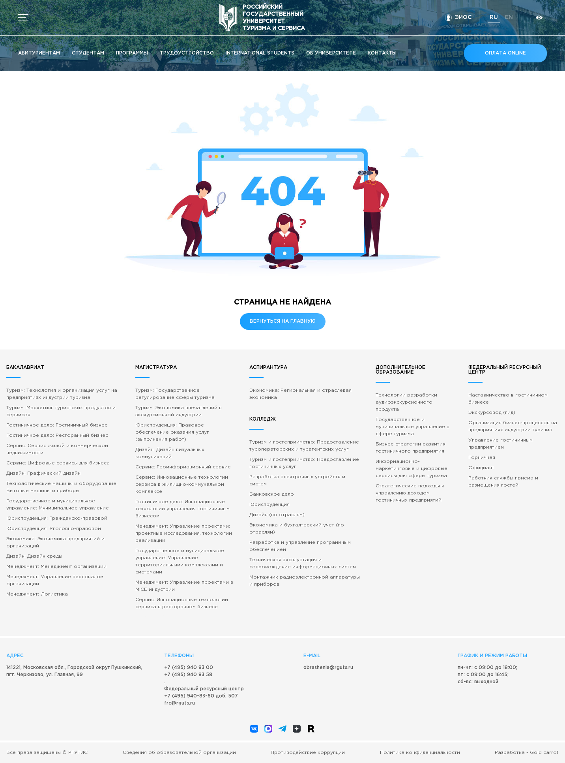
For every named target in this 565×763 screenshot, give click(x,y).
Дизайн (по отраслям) (277, 515)
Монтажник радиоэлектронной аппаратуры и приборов (304, 580)
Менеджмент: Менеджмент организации (56, 566)
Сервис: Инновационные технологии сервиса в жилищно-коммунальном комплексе (181, 484)
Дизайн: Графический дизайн (43, 473)
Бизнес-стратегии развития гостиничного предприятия (410, 447)
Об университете (331, 53)
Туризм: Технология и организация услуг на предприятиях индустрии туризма (61, 394)
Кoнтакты (382, 53)
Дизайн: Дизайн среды (34, 556)
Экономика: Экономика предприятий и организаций (55, 542)
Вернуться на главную (283, 321)
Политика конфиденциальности (420, 752)
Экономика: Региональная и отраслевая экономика (300, 394)
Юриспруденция (269, 504)
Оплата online (505, 53)
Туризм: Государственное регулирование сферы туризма (175, 394)
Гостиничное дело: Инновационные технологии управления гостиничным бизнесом (182, 509)
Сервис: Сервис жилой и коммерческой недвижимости (57, 449)
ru (494, 17)
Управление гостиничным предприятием (500, 443)
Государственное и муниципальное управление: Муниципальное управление (57, 504)
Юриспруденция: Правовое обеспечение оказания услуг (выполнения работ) (172, 432)
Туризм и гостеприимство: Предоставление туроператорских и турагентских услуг (304, 445)
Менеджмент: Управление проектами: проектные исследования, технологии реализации (183, 533)
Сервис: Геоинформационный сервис (182, 467)
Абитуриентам (39, 53)
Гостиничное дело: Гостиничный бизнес (56, 425)
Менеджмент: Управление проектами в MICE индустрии (184, 586)
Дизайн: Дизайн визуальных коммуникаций (169, 453)
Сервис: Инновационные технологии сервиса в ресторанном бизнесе (181, 603)
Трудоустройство (187, 53)
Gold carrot (544, 752)
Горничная (481, 457)
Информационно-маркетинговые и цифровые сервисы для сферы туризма (411, 468)
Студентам (88, 53)
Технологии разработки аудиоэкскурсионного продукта (406, 402)
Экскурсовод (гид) (491, 412)
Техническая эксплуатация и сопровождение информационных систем (302, 563)
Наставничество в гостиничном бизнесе (508, 398)
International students (260, 53)
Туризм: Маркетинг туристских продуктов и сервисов (61, 411)
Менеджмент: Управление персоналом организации (54, 580)
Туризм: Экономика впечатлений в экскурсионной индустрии (178, 411)
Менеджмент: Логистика (37, 594)
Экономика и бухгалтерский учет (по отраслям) (296, 528)
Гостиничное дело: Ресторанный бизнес (57, 435)
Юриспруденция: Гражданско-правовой (56, 518)
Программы (132, 53)
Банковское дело (271, 494)
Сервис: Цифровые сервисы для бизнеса (58, 463)
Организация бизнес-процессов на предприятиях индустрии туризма (512, 426)
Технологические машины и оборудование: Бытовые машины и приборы (62, 487)
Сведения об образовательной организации (179, 752)
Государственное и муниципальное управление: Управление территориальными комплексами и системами (179, 561)
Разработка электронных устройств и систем (297, 480)
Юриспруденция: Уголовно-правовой (53, 528)
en (509, 17)
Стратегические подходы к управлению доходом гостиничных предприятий (410, 493)
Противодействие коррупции (308, 752)
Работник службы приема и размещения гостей (503, 481)
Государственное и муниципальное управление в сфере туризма (412, 426)
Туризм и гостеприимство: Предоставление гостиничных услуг (304, 463)
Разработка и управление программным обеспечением (300, 546)
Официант (481, 468)
